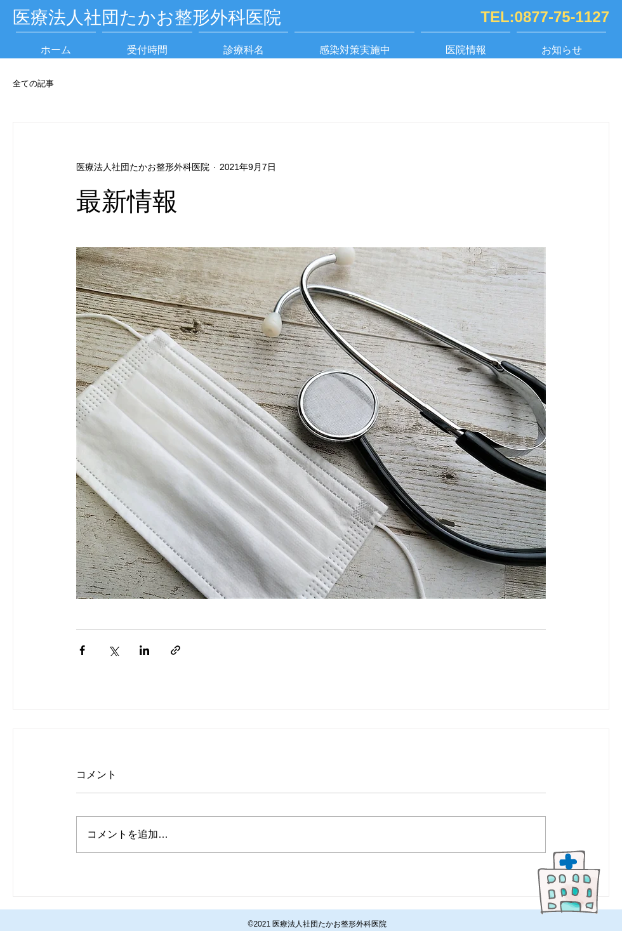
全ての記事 (33, 83)
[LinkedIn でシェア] (144, 650)
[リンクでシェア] (175, 650)
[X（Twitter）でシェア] (113, 650)
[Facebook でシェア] (82, 650)
